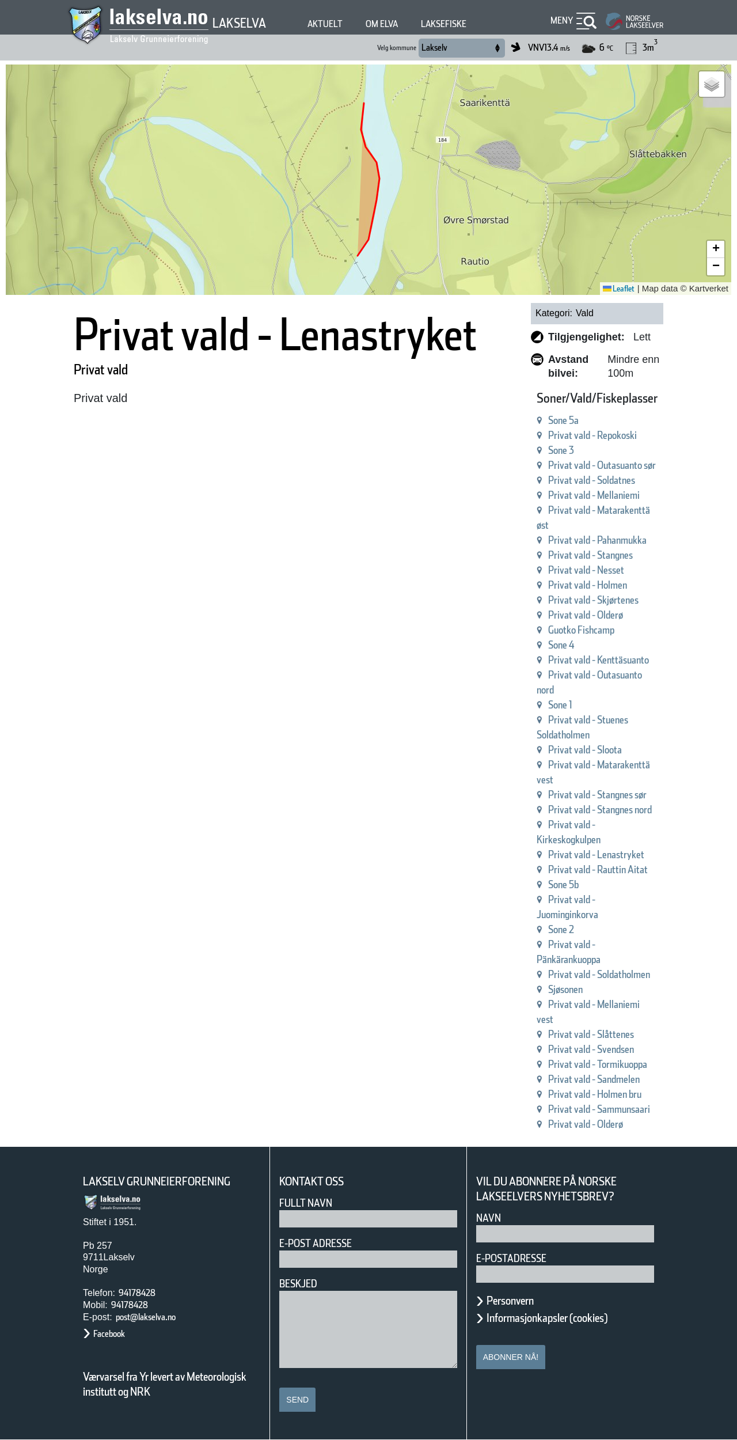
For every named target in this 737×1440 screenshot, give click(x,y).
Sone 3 (561, 450)
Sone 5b (563, 884)
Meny (561, 20)
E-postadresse (511, 1258)
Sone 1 (560, 705)
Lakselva (239, 23)
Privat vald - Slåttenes (591, 1034)
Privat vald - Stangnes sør (597, 795)
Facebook (109, 1333)
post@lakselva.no (146, 1317)
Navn (488, 1218)
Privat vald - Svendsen (591, 1049)
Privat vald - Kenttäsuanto (598, 660)
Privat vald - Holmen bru (594, 1094)
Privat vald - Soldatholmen (599, 974)
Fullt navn (305, 1203)
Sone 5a (563, 420)
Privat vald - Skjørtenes (593, 600)
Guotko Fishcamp (581, 630)
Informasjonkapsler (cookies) (547, 1318)
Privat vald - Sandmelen (594, 1079)
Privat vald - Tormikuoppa (597, 1064)
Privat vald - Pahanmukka (597, 540)
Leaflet (619, 288)
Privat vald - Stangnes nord (600, 810)
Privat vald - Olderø (585, 615)
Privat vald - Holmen (587, 585)
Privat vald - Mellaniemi (594, 495)
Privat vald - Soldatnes (591, 480)
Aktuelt (325, 23)
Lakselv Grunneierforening (156, 1181)
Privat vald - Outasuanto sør (602, 465)
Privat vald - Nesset (586, 570)
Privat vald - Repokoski (592, 435)
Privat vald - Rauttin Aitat (598, 869)
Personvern (510, 1301)
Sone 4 (561, 645)
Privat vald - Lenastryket (596, 854)
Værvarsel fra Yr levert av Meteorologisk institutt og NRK (164, 1384)
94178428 (137, 1292)
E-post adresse (315, 1243)
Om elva (382, 23)
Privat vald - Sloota (585, 750)
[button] (711, 84)
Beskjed (298, 1284)
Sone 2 (561, 929)
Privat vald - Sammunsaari (599, 1109)
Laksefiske (443, 23)
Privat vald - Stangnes (590, 555)
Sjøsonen (565, 989)
